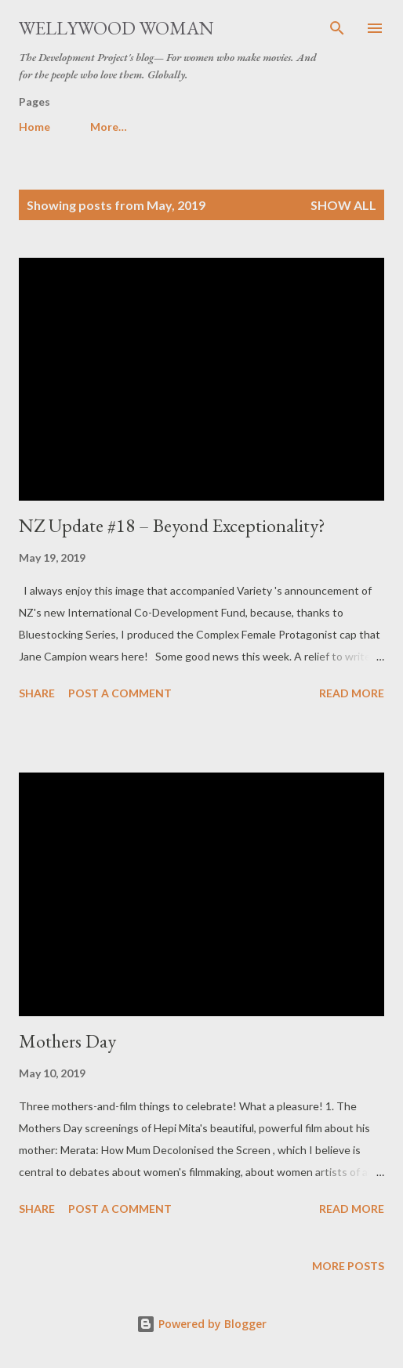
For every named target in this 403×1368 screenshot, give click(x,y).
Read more (351, 693)
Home (34, 126)
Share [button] (37, 693)
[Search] (337, 28)
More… (108, 126)
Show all (343, 204)
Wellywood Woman (116, 28)
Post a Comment (120, 693)
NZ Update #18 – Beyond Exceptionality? (172, 525)
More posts (348, 1265)
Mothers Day (67, 1041)
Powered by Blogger (201, 1323)
